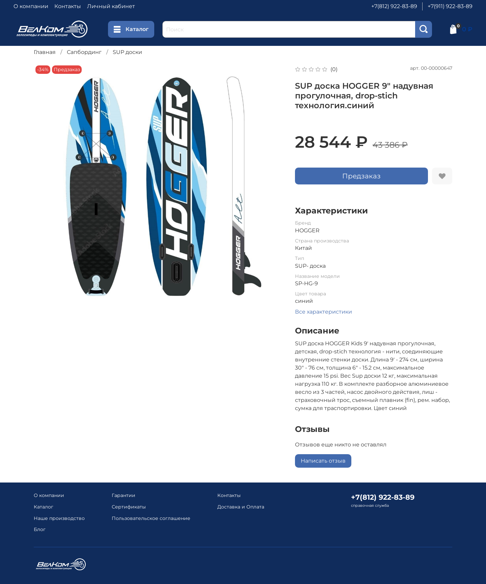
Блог (40, 529)
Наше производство (59, 518)
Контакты (67, 6)
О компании (31, 6)
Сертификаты (129, 507)
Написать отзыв (323, 461)
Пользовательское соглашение (151, 518)
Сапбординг (84, 52)
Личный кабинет (111, 6)
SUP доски (127, 52)
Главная (45, 52)
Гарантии (123, 495)
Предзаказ (361, 176)
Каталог (131, 29)
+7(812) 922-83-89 (394, 6)
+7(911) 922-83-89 (450, 6)
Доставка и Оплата (240, 507)
